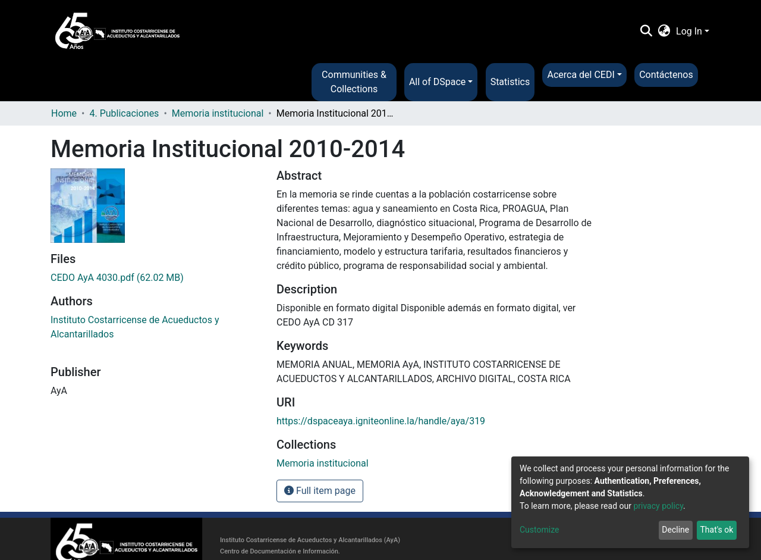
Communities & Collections (354, 82)
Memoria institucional (218, 113)
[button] (664, 31)
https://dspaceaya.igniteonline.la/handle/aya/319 (380, 421)
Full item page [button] (320, 490)
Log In (689, 31)
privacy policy (658, 506)
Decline (675, 529)
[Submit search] (646, 31)
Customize (539, 529)
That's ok (716, 529)
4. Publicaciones (124, 113)
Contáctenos (666, 74)
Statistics (510, 81)
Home (64, 113)
